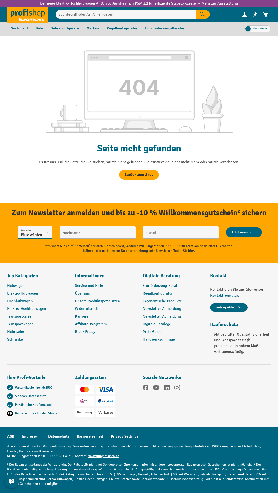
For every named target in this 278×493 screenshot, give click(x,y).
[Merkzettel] (255, 14)
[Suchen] (203, 14)
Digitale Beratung (161, 276)
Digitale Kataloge (157, 324)
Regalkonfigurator (158, 293)
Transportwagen (20, 324)
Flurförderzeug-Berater (162, 286)
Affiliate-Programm (91, 324)
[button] (173, 278)
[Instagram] (177, 388)
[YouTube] (156, 388)
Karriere (81, 316)
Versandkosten (83, 446)
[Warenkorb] (265, 14)
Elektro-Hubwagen (22, 293)
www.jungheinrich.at (103, 456)
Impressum (31, 436)
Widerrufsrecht (87, 309)
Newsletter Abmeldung (162, 316)
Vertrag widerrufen (229, 307)
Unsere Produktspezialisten (97, 301)
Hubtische (15, 332)
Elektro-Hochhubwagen (26, 309)
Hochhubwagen (20, 301)
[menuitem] (244, 14)
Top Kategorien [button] (22, 276)
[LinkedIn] (167, 388)
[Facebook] (145, 388)
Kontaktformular (224, 295)
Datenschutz (58, 436)
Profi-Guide (152, 332)
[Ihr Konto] (244, 14)
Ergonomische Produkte (162, 301)
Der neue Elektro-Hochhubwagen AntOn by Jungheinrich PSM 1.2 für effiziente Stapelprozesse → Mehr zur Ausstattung (139, 3)
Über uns (82, 293)
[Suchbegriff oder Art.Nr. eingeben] (126, 14)
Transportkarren (20, 316)
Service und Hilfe (89, 286)
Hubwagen (16, 286)
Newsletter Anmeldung (162, 309)
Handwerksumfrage (159, 339)
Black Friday (85, 332)
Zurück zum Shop (139, 174)
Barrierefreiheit (90, 436)
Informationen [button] (90, 276)
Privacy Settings (124, 436)
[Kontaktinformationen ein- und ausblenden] (12, 481)
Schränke (15, 339)
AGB (10, 436)
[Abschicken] (244, 232)
